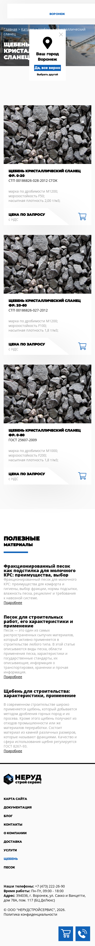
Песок (9, 867)
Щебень (11, 859)
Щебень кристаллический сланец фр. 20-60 (45, 303)
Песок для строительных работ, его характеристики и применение (38, 621)
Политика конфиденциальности (30, 914)
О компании (15, 833)
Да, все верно (47, 68)
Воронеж (57, 14)
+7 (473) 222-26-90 (50, 886)
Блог (8, 816)
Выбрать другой (47, 74)
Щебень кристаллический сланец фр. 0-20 (45, 173)
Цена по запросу (27, 214)
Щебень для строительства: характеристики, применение (40, 693)
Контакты (13, 824)
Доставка (13, 841)
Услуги (10, 850)
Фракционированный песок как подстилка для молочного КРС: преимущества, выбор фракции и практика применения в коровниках (40, 570)
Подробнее (13, 602)
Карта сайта (15, 799)
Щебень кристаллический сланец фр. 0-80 (45, 432)
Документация (18, 807)
